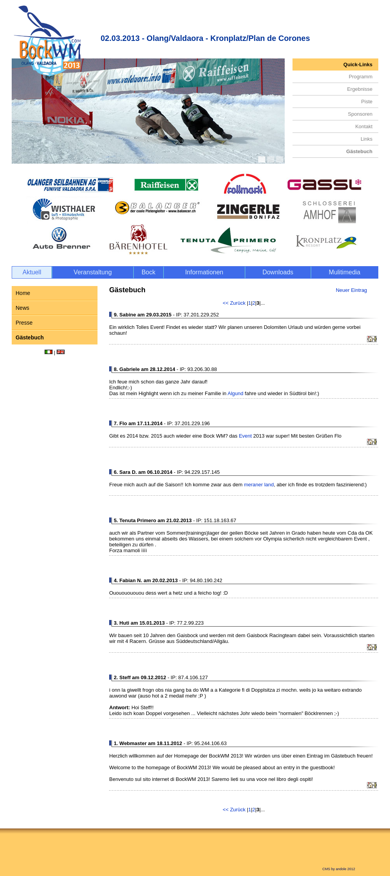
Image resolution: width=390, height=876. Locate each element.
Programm (360, 76)
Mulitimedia (344, 272)
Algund (235, 393)
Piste (366, 101)
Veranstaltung (93, 272)
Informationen (204, 272)
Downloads (277, 272)
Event (245, 436)
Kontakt (363, 126)
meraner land (259, 484)
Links (366, 139)
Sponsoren (360, 114)
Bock (149, 272)
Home (23, 293)
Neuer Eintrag (351, 290)
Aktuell (32, 272)
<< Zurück (235, 303)
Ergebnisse (359, 89)
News (22, 308)
